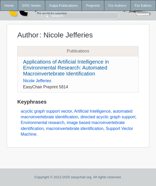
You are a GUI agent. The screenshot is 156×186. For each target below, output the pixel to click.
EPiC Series (31, 5)
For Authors (117, 5)
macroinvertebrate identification (74, 128)
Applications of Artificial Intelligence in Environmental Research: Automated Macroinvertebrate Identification (66, 67)
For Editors (143, 5)
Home (9, 5)
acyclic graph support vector (46, 111)
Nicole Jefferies (37, 81)
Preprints (93, 5)
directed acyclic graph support (108, 117)
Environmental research (42, 122)
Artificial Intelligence (92, 111)
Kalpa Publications (63, 5)
